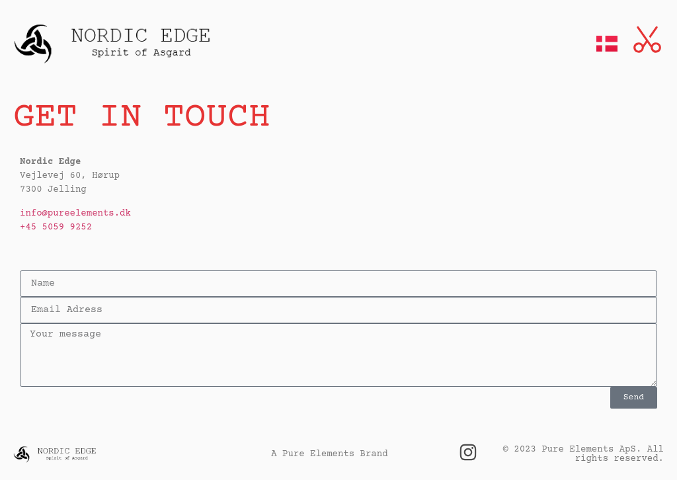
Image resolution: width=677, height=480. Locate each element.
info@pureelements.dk (75, 213)
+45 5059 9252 (56, 227)
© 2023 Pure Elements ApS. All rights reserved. (583, 454)
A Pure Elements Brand (329, 454)
